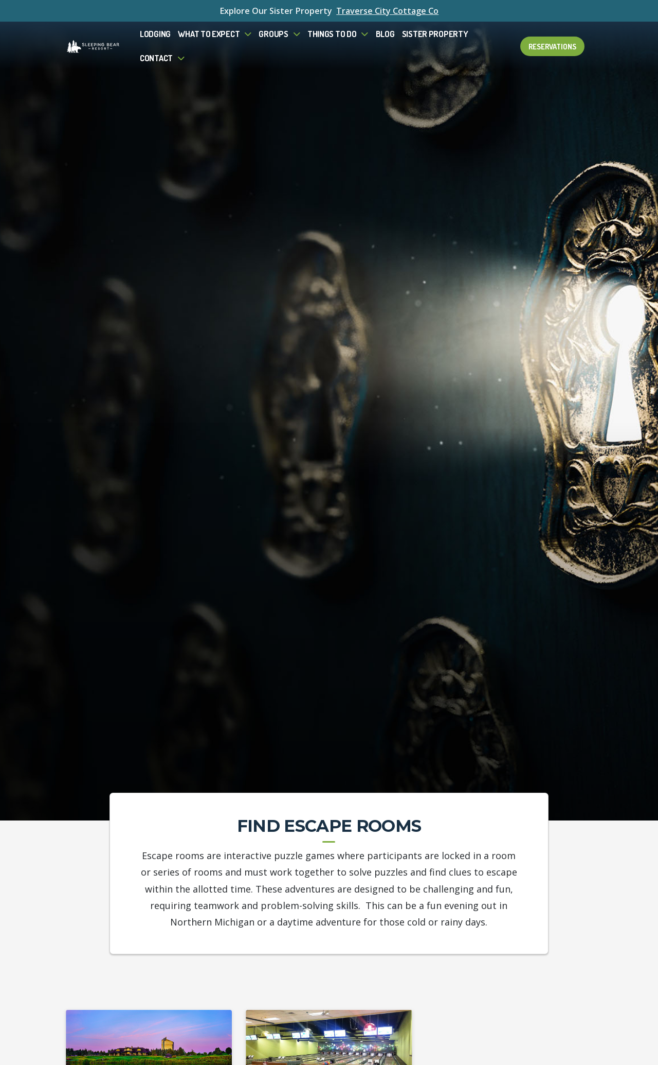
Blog (385, 33)
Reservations (552, 46)
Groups (273, 33)
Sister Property (435, 33)
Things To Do (332, 33)
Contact (156, 58)
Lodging (155, 33)
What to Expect (209, 33)
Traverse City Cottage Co (387, 10)
